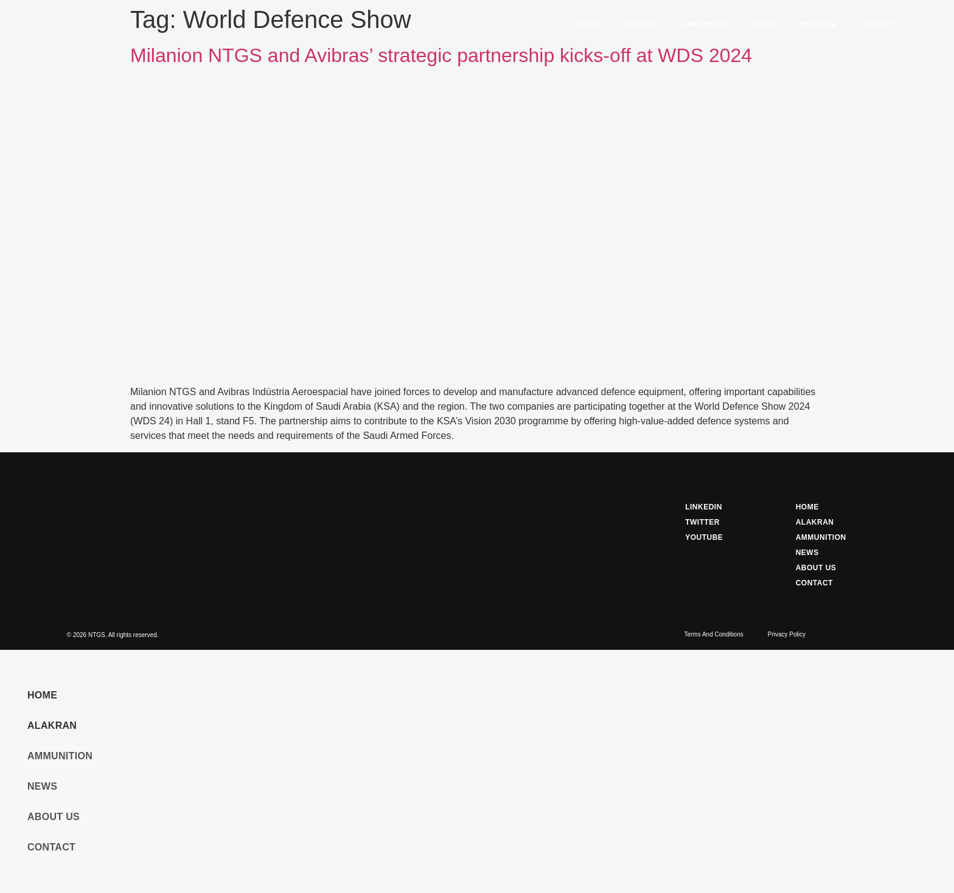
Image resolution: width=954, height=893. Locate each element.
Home (588, 24)
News (764, 24)
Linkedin (703, 507)
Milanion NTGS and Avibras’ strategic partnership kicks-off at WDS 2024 (441, 55)
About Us (817, 24)
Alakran (641, 24)
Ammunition (706, 24)
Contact (877, 24)
